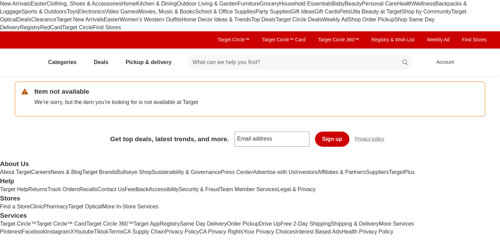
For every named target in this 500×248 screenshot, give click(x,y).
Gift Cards (327, 11)
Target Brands (99, 172)
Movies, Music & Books (166, 11)
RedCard (51, 27)
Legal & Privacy (297, 189)
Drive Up (269, 224)
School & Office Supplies (225, 11)
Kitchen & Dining (156, 4)
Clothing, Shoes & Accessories (83, 4)
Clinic (36, 206)
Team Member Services (249, 189)
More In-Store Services (130, 206)
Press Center (237, 172)
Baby (338, 4)
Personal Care (379, 4)
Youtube (84, 232)
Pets (344, 11)
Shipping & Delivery (355, 224)
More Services (396, 224)
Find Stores (107, 27)
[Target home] (24, 62)
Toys (72, 11)
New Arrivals (15, 4)
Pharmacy (55, 206)
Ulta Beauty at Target (376, 11)
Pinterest (11, 232)
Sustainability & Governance (186, 172)
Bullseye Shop (134, 172)
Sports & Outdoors (44, 11)
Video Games (121, 11)
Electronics (91, 11)
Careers (41, 172)
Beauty (353, 4)
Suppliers (377, 172)
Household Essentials (305, 4)
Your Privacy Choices (269, 232)
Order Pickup (243, 224)
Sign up (332, 139)
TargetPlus (402, 172)
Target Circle (77, 27)
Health (405, 4)
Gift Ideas (302, 11)
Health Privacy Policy (367, 232)
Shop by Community (426, 11)
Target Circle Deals (298, 19)
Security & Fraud (199, 189)
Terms (115, 232)
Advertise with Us (274, 172)
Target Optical (85, 206)
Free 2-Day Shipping (305, 224)
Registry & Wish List (392, 39)
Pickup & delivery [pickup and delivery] (151, 62)
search (405, 63)
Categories (65, 62)
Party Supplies (273, 11)
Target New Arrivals (80, 19)
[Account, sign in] (441, 62)
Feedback (136, 189)
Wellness (424, 4)
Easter (38, 4)
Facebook (34, 232)
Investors (306, 172)
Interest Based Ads (318, 232)
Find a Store (15, 206)
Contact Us (110, 189)
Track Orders (63, 189)
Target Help (14, 189)
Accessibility (163, 189)
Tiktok (101, 232)
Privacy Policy (182, 232)
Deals (24, 19)
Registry (30, 27)
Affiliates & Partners (342, 172)
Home (128, 4)
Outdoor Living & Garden (207, 4)
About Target (15, 172)
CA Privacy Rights (221, 232)
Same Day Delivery (203, 224)
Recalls (88, 189)
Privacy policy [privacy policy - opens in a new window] (372, 139)
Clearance (43, 19)
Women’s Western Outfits (151, 19)
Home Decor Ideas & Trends (216, 19)
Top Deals (263, 19)
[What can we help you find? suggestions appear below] (300, 62)
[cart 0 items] (476, 62)
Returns (37, 189)
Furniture (249, 4)
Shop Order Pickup (371, 19)
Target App (146, 224)
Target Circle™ (234, 39)
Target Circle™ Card (284, 39)
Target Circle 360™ (338, 39)
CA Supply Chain (144, 232)
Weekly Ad (335, 19)
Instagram (58, 232)
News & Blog (66, 172)
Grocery (269, 4)
